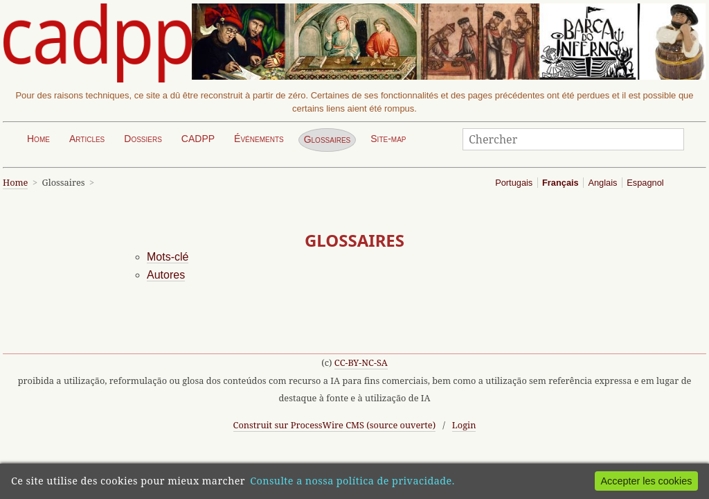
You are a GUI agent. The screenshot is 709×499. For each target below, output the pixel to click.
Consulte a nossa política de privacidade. (352, 480)
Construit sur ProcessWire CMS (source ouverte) (334, 425)
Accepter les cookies (646, 481)
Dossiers (143, 138)
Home (38, 138)
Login (464, 425)
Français (560, 182)
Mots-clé (167, 257)
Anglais (602, 182)
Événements (259, 138)
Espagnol (645, 182)
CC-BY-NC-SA (361, 362)
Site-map (388, 138)
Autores (166, 275)
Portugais (513, 182)
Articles (87, 138)
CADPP (198, 138)
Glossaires (327, 139)
